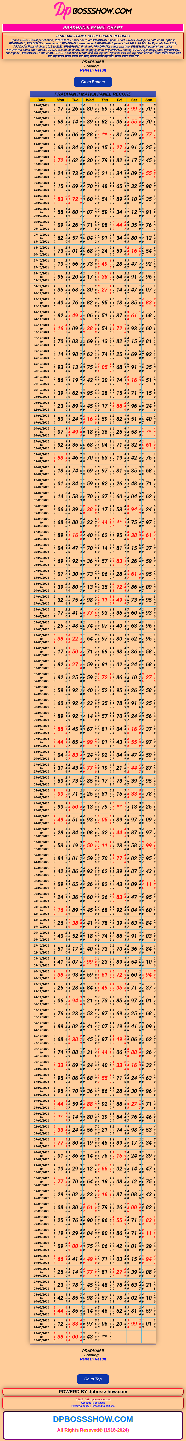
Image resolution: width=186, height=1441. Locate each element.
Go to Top (93, 1379)
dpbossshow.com (93, 1418)
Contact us (99, 1403)
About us (86, 1403)
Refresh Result (93, 70)
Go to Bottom (93, 82)
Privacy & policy (80, 1406)
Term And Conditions (103, 1406)
